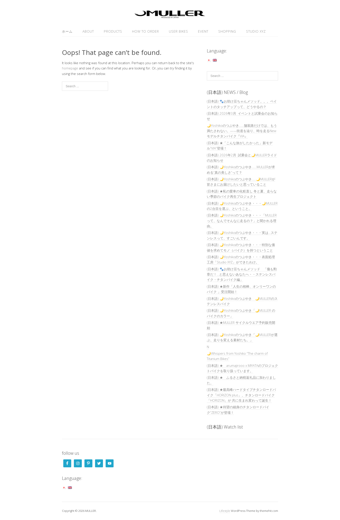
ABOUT (88, 31)
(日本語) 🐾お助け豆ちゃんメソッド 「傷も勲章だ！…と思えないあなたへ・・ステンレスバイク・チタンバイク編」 (242, 274)
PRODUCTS (113, 31)
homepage (70, 68)
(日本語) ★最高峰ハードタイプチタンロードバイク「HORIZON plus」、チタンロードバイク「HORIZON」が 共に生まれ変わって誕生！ (241, 395)
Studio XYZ (256, 31)
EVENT (203, 31)
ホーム (67, 31)
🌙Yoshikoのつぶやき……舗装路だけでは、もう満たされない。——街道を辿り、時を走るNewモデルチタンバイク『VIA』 (242, 130)
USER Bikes (178, 31)
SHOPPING (227, 31)
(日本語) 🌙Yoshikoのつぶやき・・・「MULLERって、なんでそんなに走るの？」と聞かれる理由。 (242, 220)
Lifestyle (224, 511)
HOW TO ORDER (145, 31)
